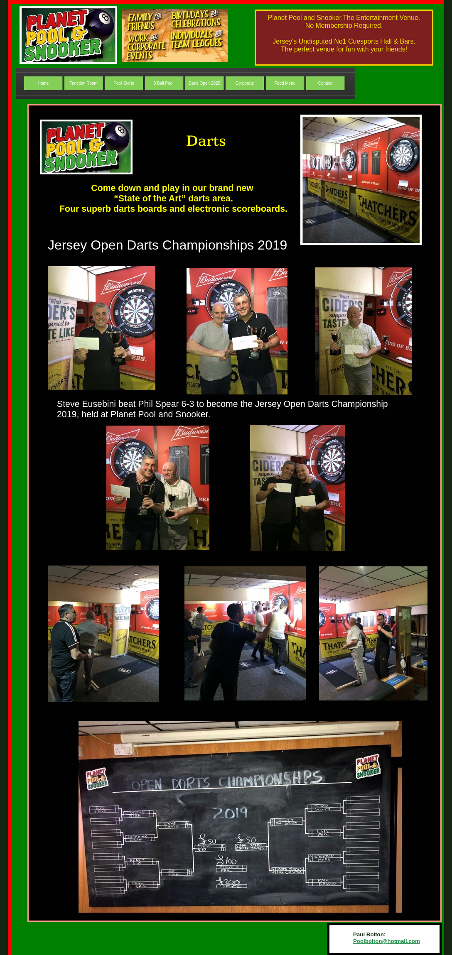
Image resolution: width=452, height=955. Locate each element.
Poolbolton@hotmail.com (386, 941)
